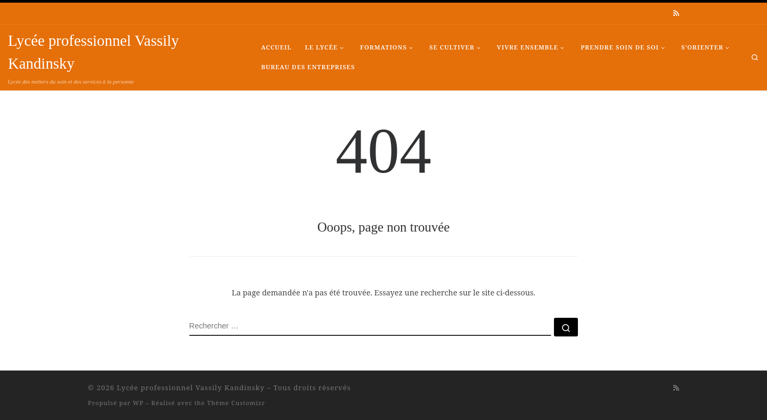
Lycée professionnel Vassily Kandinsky (191, 387)
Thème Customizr (236, 403)
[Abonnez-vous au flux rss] (676, 14)
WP (138, 403)
